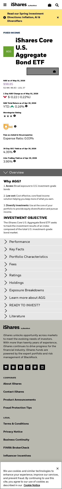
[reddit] (6, 367)
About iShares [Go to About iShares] (12, 384)
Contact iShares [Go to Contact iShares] (13, 392)
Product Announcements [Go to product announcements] (19, 400)
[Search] (57, 5)
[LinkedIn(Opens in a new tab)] (27, 367)
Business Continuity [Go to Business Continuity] (16, 440)
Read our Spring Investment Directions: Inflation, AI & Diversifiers (25, 17)
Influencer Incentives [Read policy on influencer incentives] (17, 456)
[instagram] (13, 367)
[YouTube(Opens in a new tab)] (42, 367)
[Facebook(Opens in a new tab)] (20, 367)
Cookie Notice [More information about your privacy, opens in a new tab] (32, 487)
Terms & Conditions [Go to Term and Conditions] (16, 424)
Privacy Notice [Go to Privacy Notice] (12, 432)
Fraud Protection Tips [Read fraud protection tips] (17, 408)
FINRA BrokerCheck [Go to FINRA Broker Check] (16, 448)
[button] (57, 5)
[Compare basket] (49, 5)
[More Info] (26, 106)
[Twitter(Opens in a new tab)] (35, 367)
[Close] (57, 469)
